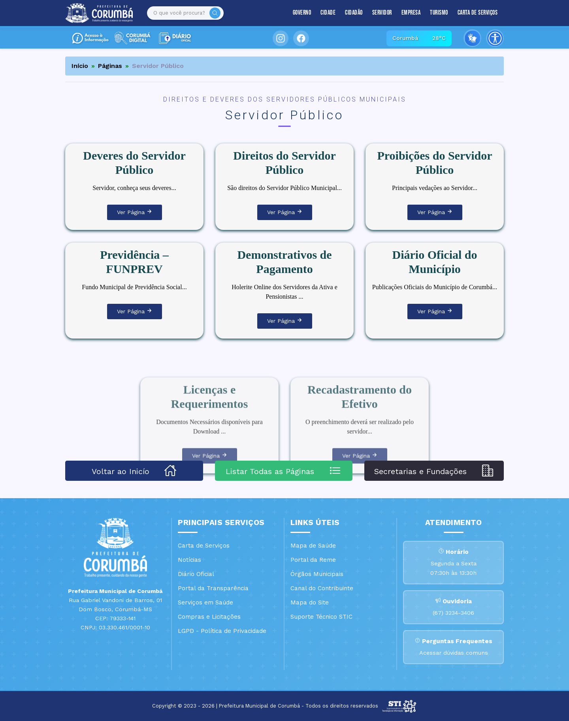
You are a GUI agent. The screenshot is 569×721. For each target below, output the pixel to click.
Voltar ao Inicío (134, 470)
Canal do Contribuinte (321, 588)
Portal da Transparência (213, 588)
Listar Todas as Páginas (283, 470)
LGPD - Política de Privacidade (222, 630)
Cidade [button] (327, 13)
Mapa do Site (309, 602)
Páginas (110, 66)
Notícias (189, 559)
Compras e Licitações (209, 616)
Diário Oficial (196, 574)
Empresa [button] (411, 13)
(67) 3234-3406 (453, 613)
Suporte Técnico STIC (321, 616)
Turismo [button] (439, 13)
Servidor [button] (382, 13)
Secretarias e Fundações (434, 470)
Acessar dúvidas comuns (453, 652)
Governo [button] (302, 13)
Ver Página (134, 212)
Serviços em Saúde (205, 602)
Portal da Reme (313, 559)
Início (80, 66)
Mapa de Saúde (313, 545)
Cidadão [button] (354, 13)
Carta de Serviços (478, 13)
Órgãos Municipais (316, 574)
